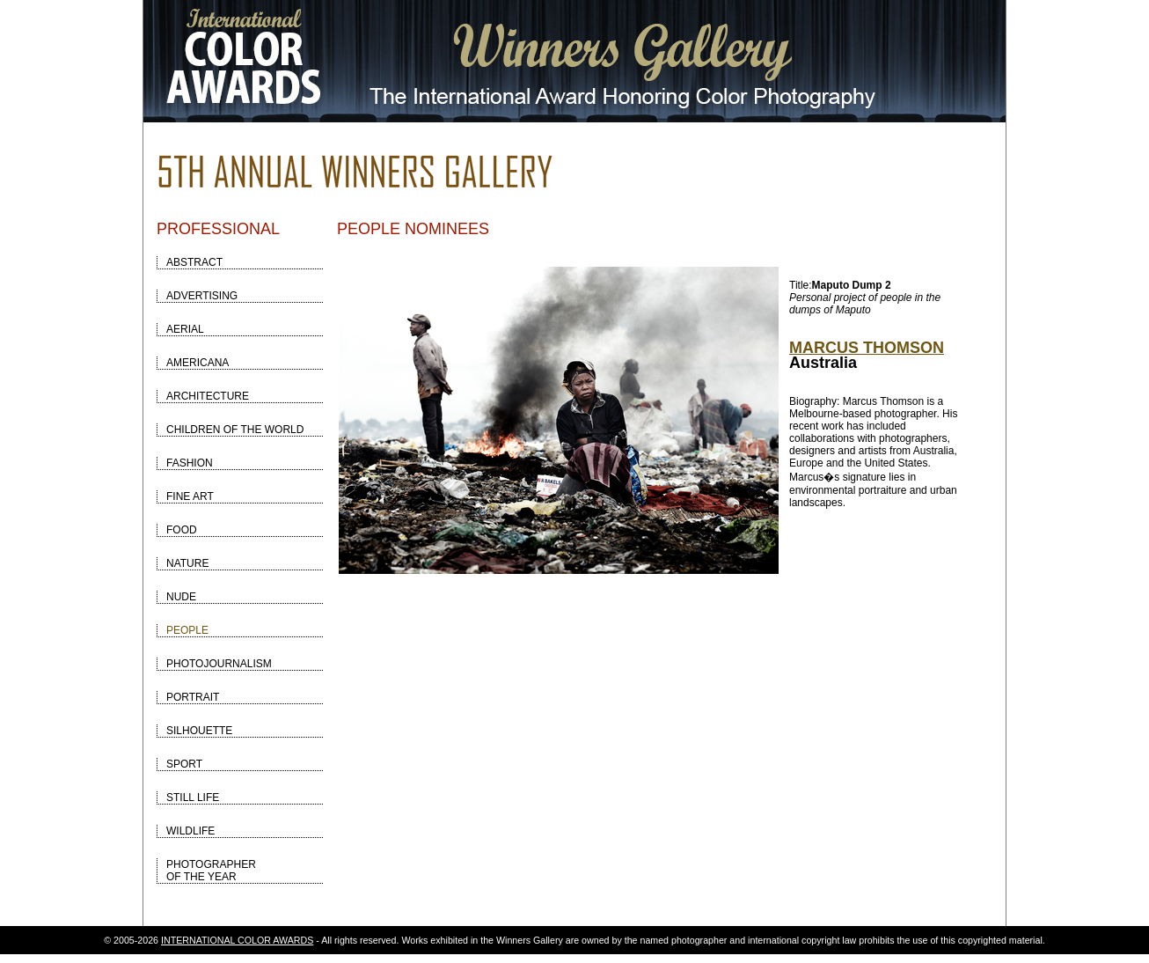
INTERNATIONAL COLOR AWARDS (237, 940)
